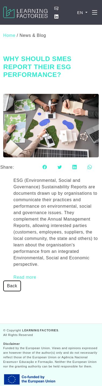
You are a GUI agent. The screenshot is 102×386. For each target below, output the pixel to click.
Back (12, 286)
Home (9, 35)
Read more (24, 277)
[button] (82, 12)
